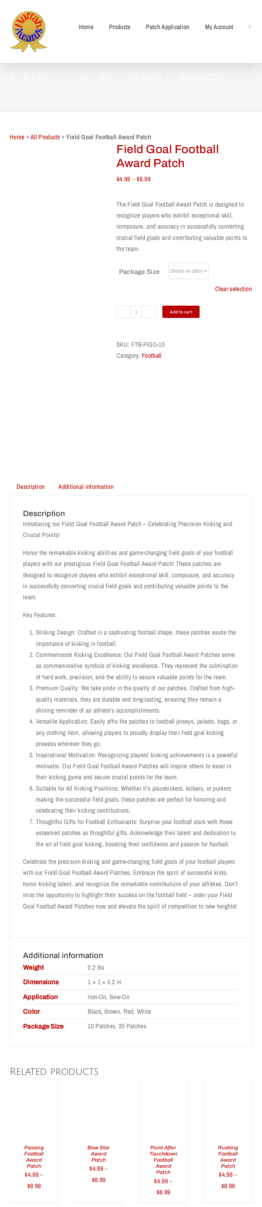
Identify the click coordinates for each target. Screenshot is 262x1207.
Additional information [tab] (86, 389)
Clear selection (233, 288)
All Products (45, 136)
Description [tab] (30, 389)
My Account (116, 1161)
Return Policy (82, 1150)
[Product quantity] (136, 312)
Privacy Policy (124, 1150)
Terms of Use (206, 1150)
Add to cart (181, 312)
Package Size (139, 271)
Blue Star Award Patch (98, 1057)
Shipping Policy (40, 1150)
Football (151, 355)
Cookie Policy (166, 1150)
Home (17, 136)
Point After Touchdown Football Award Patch (163, 1063)
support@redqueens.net (174, 1188)
